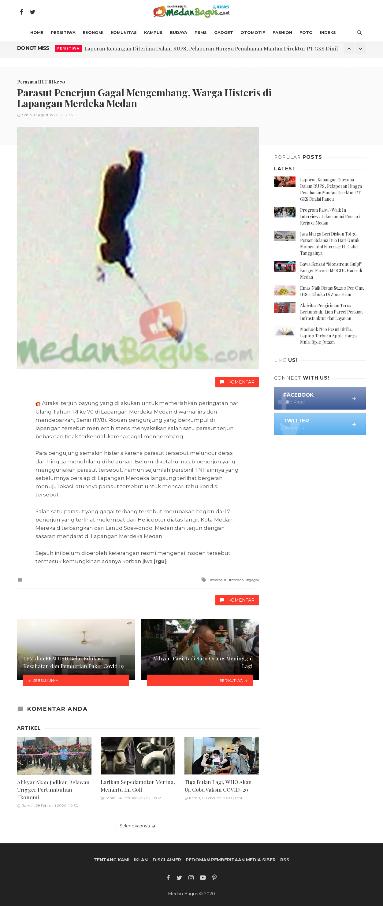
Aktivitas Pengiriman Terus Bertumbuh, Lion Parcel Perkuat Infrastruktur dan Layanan (331, 312)
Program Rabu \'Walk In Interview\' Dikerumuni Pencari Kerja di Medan (330, 216)
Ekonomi (93, 32)
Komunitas (124, 32)
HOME (36, 32)
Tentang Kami (111, 860)
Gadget (223, 32)
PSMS (201, 32)
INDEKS (328, 32)
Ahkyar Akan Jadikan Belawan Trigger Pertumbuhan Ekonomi (53, 789)
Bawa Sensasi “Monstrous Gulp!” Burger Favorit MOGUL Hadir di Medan (331, 270)
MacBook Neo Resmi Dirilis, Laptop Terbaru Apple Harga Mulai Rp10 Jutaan (328, 335)
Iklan (141, 860)
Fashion (282, 32)
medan (237, 579)
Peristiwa (63, 32)
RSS (284, 860)
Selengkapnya (138, 826)
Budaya (178, 32)
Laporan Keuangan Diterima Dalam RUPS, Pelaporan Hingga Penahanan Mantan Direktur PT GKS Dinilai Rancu (221, 48)
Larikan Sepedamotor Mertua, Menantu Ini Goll (138, 785)
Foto (306, 32)
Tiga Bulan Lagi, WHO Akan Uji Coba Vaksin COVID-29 (218, 785)
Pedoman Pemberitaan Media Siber (231, 860)
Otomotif (252, 32)
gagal (254, 579)
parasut (219, 579)
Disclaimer (167, 860)
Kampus (153, 32)
